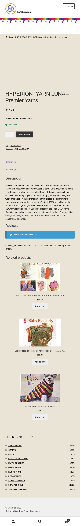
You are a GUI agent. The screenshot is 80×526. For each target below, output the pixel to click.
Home (10, 37)
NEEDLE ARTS (14, 467)
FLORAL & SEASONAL (18, 459)
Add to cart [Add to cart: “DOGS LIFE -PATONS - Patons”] (40, 417)
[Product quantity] (9, 134)
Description (10, 162)
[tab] (40, 162)
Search (40, 521)
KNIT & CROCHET (23, 37)
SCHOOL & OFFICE (16, 481)
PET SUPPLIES (14, 476)
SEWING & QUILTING (17, 489)
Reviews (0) (10, 169)
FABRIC (11, 454)
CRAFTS (12, 450)
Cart (61, 520)
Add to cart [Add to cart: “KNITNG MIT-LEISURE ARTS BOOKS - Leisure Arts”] (40, 306)
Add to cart (24, 134)
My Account (13, 521)
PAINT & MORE (14, 472)
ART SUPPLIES (15, 446)
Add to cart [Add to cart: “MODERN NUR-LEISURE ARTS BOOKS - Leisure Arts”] (40, 362)
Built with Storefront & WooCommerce (22, 511)
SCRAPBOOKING (15, 485)
